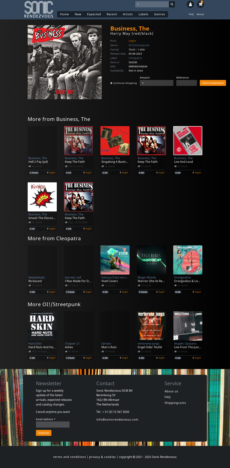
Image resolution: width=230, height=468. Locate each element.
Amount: (145, 77)
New (78, 14)
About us (171, 391)
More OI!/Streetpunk (54, 304)
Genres (159, 14)
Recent (112, 14)
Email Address (46, 419)
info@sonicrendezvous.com (117, 419)
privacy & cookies (102, 457)
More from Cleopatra (54, 238)
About (200, 14)
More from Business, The (59, 119)
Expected (94, 14)
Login (132, 40)
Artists (128, 14)
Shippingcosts (175, 403)
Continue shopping (123, 83)
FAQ (191, 14)
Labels (143, 14)
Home (64, 14)
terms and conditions (69, 457)
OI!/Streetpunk (139, 45)
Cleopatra (135, 58)
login (52, 172)
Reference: (182, 77)
